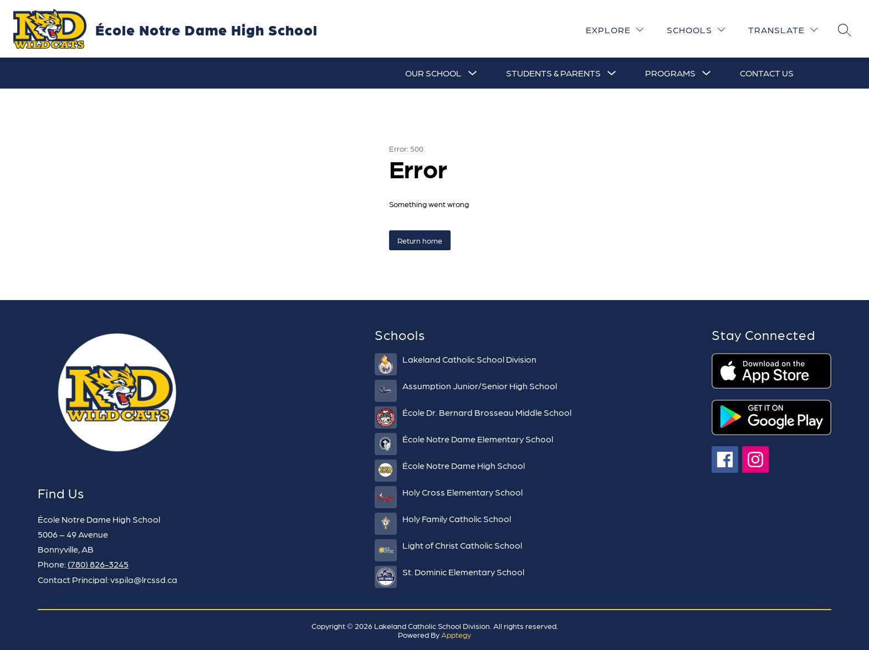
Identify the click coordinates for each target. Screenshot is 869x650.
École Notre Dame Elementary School (477, 439)
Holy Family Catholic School (456, 518)
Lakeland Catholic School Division (469, 359)
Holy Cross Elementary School (462, 492)
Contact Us (767, 73)
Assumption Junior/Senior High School (479, 385)
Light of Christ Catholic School (462, 545)
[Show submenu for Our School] (433, 73)
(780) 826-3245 (98, 564)
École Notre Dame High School (463, 465)
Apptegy (456, 634)
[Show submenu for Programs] (670, 73)
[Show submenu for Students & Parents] (553, 73)
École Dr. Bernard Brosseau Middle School (486, 412)
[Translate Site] (782, 30)
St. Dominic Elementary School (463, 571)
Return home (419, 240)
